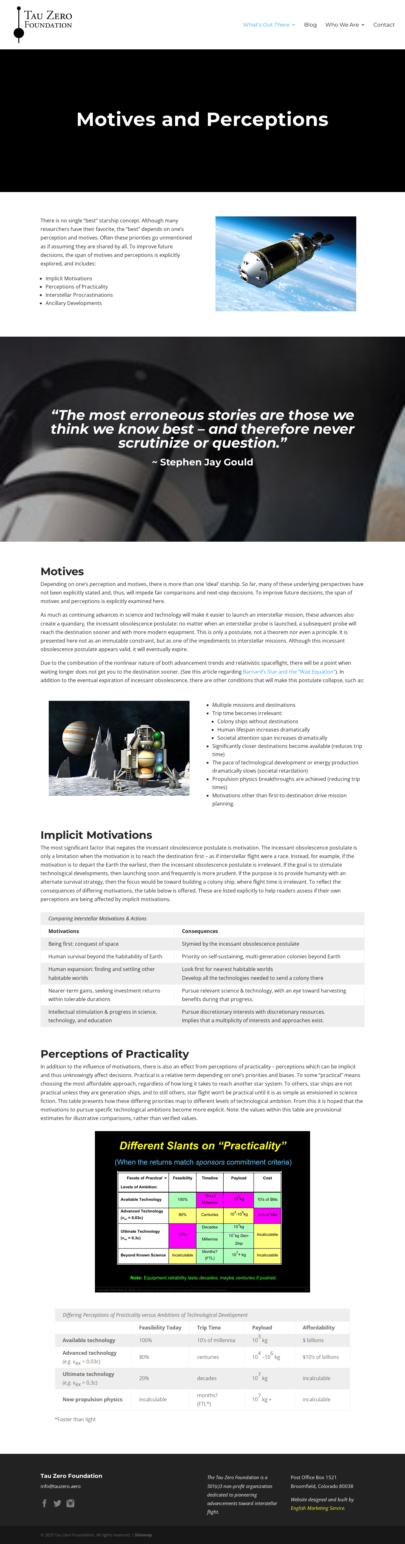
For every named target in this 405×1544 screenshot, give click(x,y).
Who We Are (342, 25)
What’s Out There (266, 25)
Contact (384, 25)
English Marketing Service (317, 1508)
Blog (310, 25)
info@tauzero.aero (60, 1486)
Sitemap (143, 1535)
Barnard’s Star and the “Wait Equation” (289, 671)
